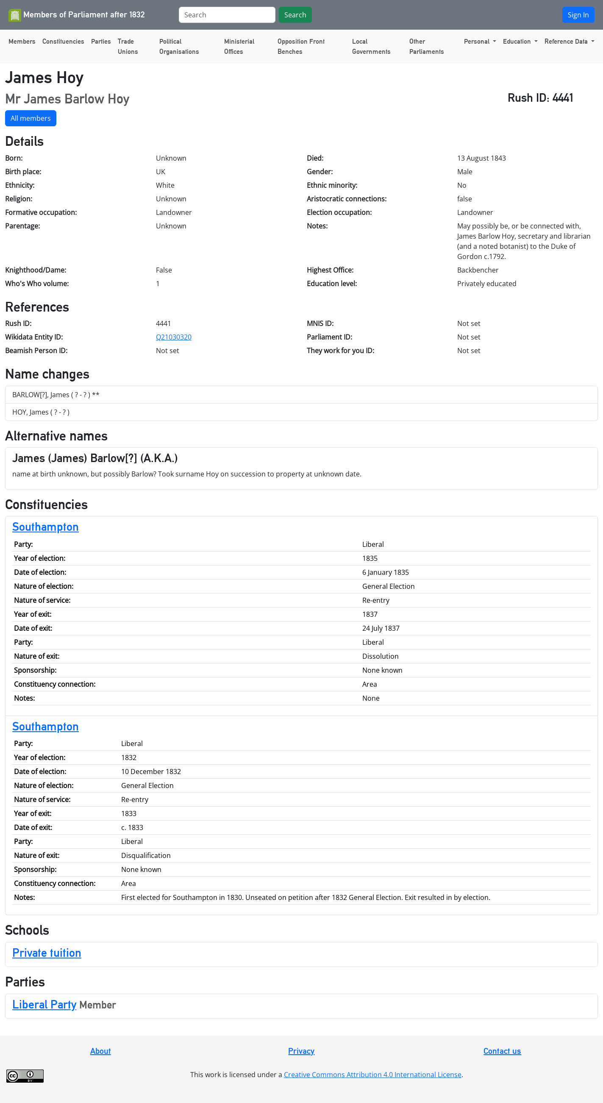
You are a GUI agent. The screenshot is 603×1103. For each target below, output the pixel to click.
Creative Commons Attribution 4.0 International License (372, 1074)
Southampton (45, 526)
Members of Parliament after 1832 (76, 15)
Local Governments (371, 46)
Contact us (502, 1051)
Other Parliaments (426, 46)
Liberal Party (44, 1004)
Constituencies (63, 41)
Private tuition (46, 952)
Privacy (301, 1051)
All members (31, 118)
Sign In (578, 14)
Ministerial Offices (239, 46)
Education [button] (518, 41)
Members (22, 41)
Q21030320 (174, 337)
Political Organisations (179, 46)
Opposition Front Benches (301, 46)
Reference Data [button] (567, 41)
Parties (101, 41)
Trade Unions (128, 46)
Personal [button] (477, 41)
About (100, 1051)
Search (295, 14)
